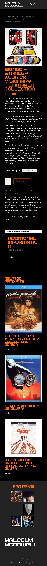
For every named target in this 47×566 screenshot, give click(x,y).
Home (7, 16)
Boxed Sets (30, 191)
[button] (38, 32)
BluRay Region (13, 171)
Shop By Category (19, 16)
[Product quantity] (8, 181)
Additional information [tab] (18, 231)
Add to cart (21, 181)
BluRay (23, 191)
